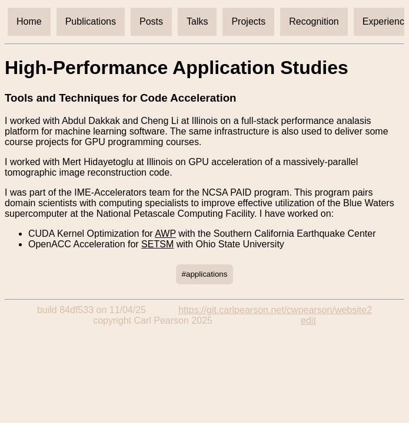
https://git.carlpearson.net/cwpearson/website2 (275, 310)
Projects (248, 21)
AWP (165, 234)
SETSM (157, 244)
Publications (90, 21)
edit (308, 320)
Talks (197, 21)
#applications (205, 274)
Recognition (314, 21)
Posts (151, 21)
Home (29, 21)
